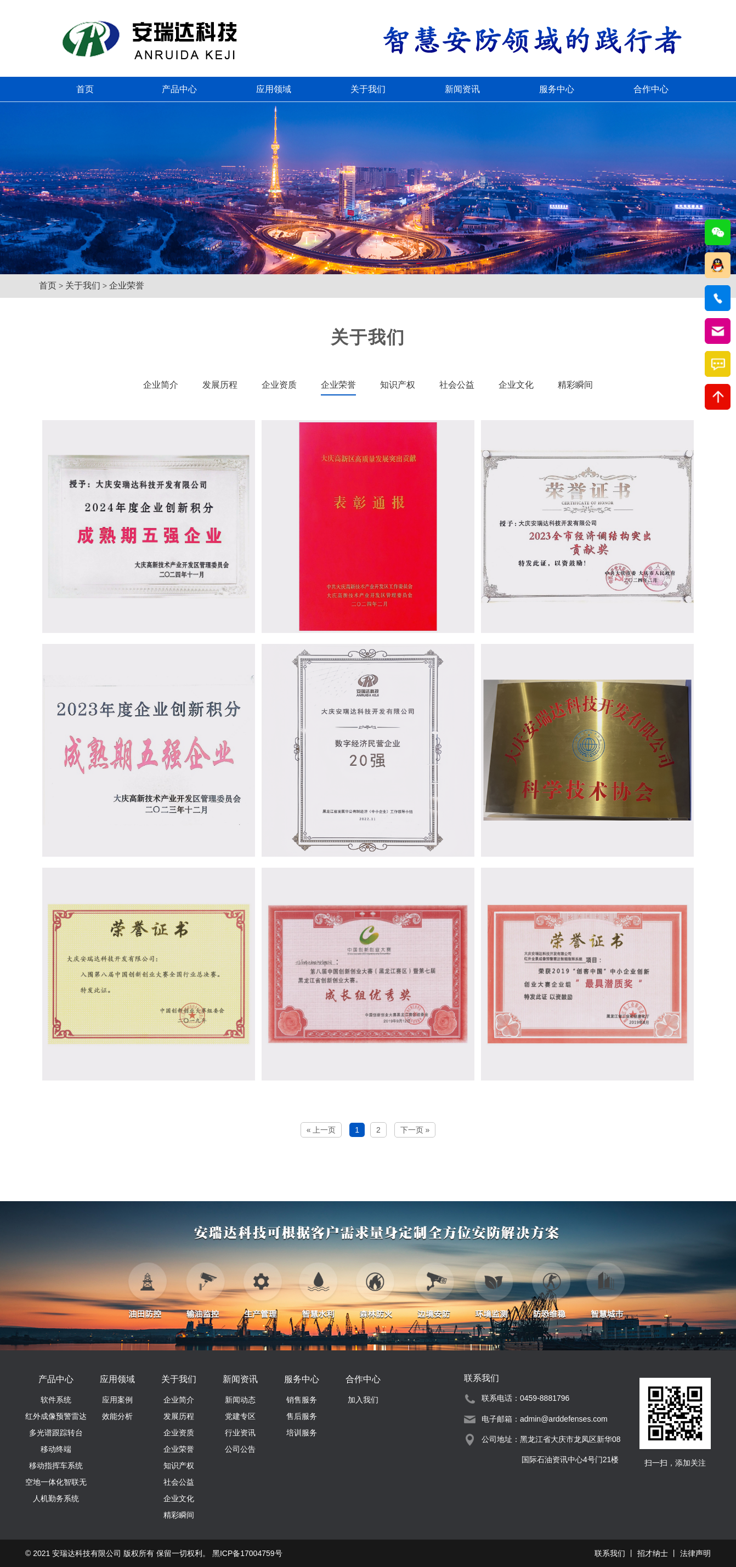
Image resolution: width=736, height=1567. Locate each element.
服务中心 (556, 89)
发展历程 (219, 384)
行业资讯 (240, 1432)
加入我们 (363, 1399)
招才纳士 (652, 1553)
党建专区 (240, 1416)
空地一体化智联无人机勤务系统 (56, 1484)
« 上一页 (321, 1129)
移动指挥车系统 (56, 1465)
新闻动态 (240, 1399)
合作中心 (651, 89)
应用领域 (273, 89)
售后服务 (301, 1416)
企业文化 (516, 384)
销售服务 (301, 1399)
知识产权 (397, 384)
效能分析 (117, 1416)
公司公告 (240, 1449)
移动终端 (56, 1449)
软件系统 (56, 1399)
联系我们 (610, 1553)
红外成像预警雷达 (56, 1416)
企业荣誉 (126, 285)
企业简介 (160, 384)
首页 (85, 89)
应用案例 (117, 1399)
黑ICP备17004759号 (247, 1553)
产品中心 (179, 89)
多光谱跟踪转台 (56, 1432)
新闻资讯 (462, 89)
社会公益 (456, 384)
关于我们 (368, 89)
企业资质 (279, 384)
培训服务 (301, 1432)
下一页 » (415, 1129)
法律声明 (695, 1553)
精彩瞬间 (575, 384)
